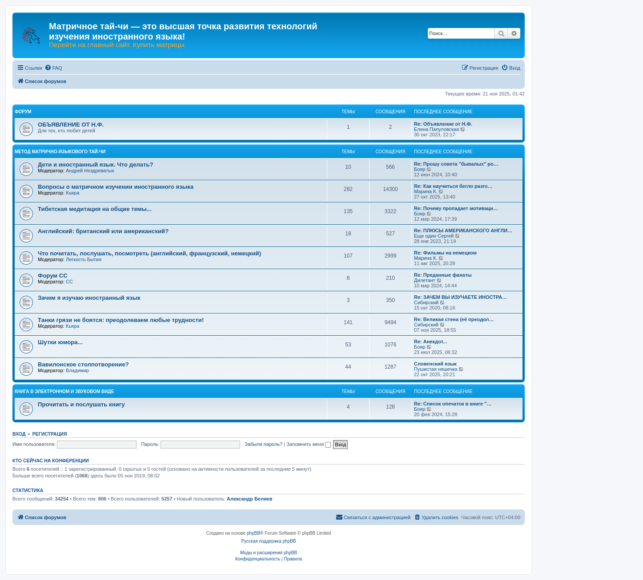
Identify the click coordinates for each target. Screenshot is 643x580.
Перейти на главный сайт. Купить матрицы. (117, 45)
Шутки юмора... (60, 342)
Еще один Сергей (434, 235)
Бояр (419, 169)
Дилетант (424, 280)
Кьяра (72, 192)
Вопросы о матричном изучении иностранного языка (115, 186)
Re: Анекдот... (430, 341)
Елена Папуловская (436, 129)
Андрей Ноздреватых (90, 170)
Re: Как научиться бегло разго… (453, 186)
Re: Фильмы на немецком (445, 252)
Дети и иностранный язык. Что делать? (95, 164)
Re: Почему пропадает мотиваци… (456, 208)
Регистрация (49, 434)
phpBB (253, 533)
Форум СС (53, 275)
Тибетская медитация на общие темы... (95, 209)
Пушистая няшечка (435, 369)
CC (69, 281)
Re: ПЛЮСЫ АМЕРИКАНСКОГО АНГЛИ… (463, 230)
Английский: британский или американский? (103, 231)
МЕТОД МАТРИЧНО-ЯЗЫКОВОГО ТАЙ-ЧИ (60, 151)
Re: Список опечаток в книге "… (452, 403)
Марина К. (425, 191)
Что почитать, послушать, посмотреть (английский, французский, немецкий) (149, 253)
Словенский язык (435, 363)
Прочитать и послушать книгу (81, 404)
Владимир (77, 370)
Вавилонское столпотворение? (83, 364)
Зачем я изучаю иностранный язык (89, 297)
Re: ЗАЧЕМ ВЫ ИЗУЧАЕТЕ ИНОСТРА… (460, 297)
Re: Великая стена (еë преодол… (454, 319)
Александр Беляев (249, 498)
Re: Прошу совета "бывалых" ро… (456, 164)
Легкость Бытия (83, 259)
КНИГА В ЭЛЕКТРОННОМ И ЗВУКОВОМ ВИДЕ (64, 391)
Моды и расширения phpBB (268, 552)
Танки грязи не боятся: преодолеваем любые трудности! (121, 320)
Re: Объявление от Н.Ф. (443, 124)
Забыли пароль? (263, 444)
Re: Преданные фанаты (443, 275)
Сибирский (426, 302)
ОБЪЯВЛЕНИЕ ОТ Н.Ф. (71, 124)
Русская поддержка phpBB (268, 541)
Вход (18, 434)
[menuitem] (53, 68)
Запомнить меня (308, 444)
